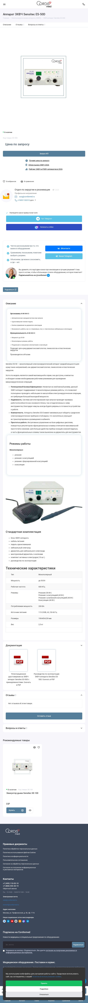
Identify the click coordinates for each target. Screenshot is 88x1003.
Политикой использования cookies (46, 977)
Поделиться (10, 290)
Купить (16, 810)
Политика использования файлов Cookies (19, 852)
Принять (44, 983)
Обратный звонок (10, 889)
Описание (7, 25)
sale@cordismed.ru (10, 900)
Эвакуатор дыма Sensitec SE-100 (22, 793)
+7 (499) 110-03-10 (10, 883)
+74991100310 (24, 200)
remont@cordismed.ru (11, 905)
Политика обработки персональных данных (20, 849)
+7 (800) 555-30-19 (10, 886)
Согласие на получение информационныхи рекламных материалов (19, 869)
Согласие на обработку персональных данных (21, 864)
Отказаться (44, 994)
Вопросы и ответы (36, 25)
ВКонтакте (64, 248)
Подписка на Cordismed (16, 932)
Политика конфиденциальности (15, 856)
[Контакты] (83, 4)
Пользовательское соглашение (15, 860)
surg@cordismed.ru (27, 197)
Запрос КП (44, 154)
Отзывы (20, 25)
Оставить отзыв (44, 716)
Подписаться (78, 945)
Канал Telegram (63, 256)
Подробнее (44, 989)
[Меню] (4, 4)
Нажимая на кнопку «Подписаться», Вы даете (41, 951)
